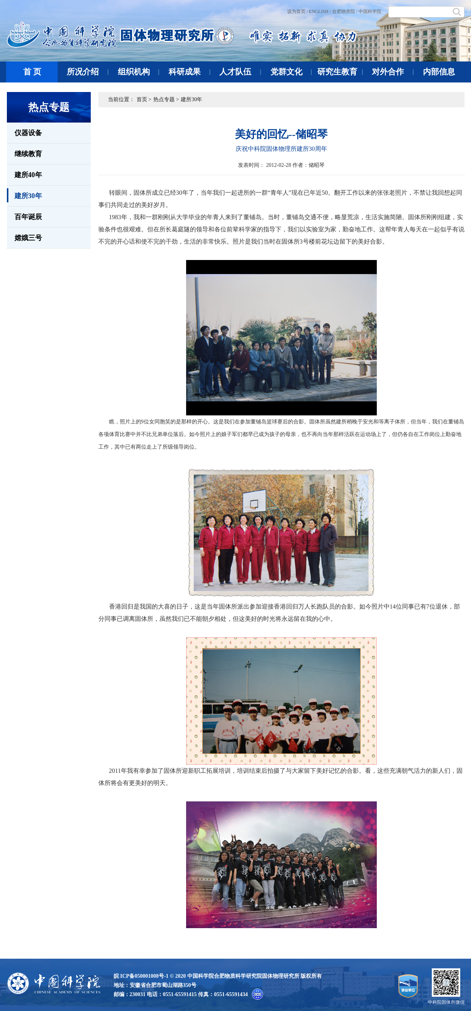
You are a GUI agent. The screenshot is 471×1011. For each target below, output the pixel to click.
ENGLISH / (320, 11)
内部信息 (439, 71)
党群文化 (291, 71)
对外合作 (392, 71)
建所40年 (28, 175)
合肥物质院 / (344, 11)
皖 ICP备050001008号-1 (141, 976)
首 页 (32, 71)
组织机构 (138, 71)
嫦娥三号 (28, 238)
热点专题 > (166, 99)
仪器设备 (28, 133)
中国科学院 (369, 11)
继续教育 (28, 154)
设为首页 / (297, 11)
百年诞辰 (28, 217)
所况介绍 (87, 71)
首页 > (144, 99)
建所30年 (24, 195)
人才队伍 (240, 71)
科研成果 (189, 71)
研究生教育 (340, 71)
